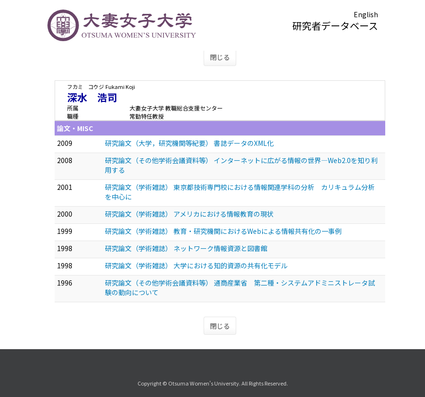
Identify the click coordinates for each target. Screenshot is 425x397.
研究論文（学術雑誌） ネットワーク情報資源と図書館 (186, 248)
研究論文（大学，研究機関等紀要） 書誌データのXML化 (189, 143)
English (366, 14)
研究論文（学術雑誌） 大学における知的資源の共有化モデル (196, 265)
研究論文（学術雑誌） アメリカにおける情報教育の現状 (189, 214)
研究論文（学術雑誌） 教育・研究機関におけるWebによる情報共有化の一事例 (223, 231)
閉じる (220, 57)
